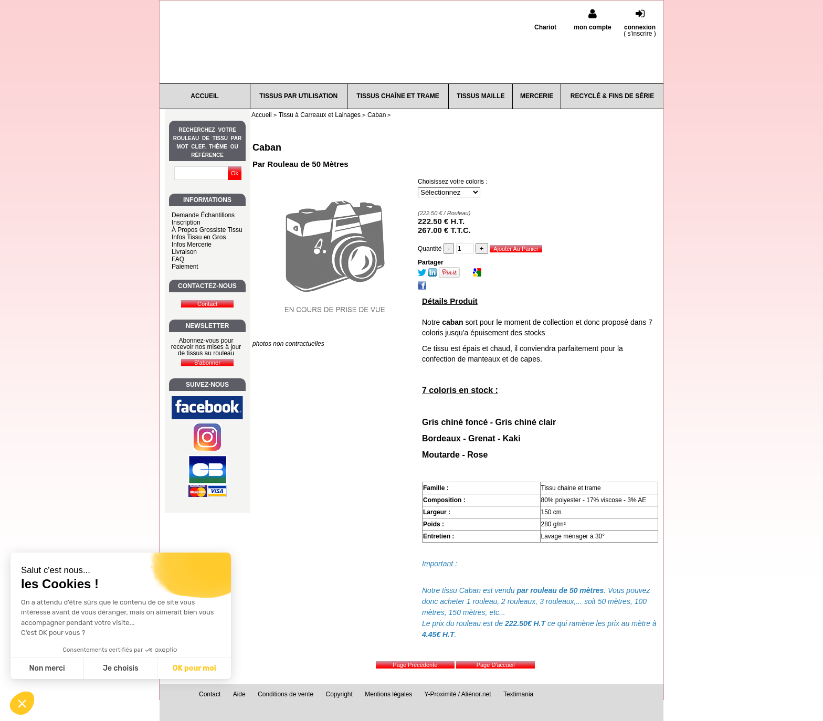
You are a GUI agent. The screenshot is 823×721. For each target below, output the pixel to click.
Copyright (339, 694)
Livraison (184, 252)
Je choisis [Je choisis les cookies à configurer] (121, 668)
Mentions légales (388, 694)
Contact (209, 694)
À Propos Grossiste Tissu (207, 230)
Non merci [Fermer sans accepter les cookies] (47, 668)
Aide (239, 694)
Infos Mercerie (192, 244)
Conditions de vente (285, 694)
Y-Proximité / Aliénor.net (458, 694)
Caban (266, 147)
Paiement (185, 266)
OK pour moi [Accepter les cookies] (194, 668)
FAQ (178, 259)
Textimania (518, 694)
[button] (22, 703)
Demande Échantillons (203, 215)
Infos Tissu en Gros (199, 237)
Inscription (186, 222)
